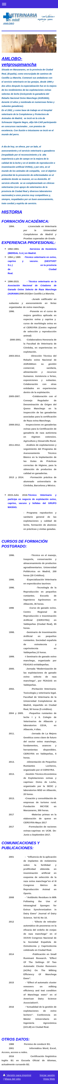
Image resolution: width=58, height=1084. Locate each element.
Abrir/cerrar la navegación (29, 4)
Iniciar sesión (47, 1075)
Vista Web (49, 1079)
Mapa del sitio (12, 1079)
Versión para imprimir (17, 1075)
